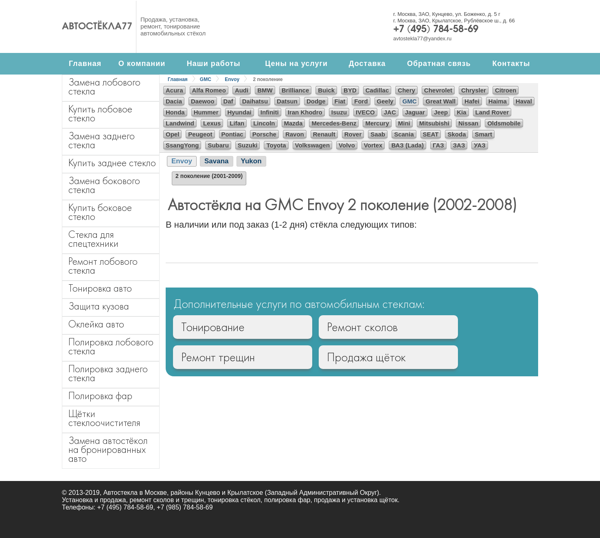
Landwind (180, 123)
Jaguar (415, 112)
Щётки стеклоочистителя (104, 418)
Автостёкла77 (97, 26)
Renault (324, 134)
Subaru (218, 145)
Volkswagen (312, 145)
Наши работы (214, 63)
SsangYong (182, 145)
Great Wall (440, 101)
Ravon (294, 134)
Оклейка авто (96, 324)
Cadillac (377, 90)
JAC (390, 112)
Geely (385, 101)
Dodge (316, 101)
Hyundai (240, 112)
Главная (85, 63)
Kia (461, 112)
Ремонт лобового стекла (103, 266)
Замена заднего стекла (101, 140)
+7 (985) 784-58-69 (184, 507)
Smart (483, 134)
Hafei (472, 101)
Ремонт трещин (218, 357)
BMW (265, 90)
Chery (406, 90)
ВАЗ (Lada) (407, 145)
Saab (377, 134)
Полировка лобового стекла (110, 346)
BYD (350, 90)
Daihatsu (255, 101)
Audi (241, 90)
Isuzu (339, 112)
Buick (326, 90)
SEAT (431, 134)
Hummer (206, 112)
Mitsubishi (434, 123)
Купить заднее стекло (112, 162)
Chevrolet (438, 90)
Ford (361, 101)
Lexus (212, 123)
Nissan (468, 123)
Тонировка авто (100, 288)
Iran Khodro (305, 112)
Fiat (340, 101)
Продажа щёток (366, 357)
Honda (175, 112)
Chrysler (473, 90)
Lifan (237, 123)
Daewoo (203, 101)
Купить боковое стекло (100, 212)
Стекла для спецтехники (93, 239)
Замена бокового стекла (104, 185)
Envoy (232, 79)
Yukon (251, 161)
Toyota (276, 145)
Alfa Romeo (209, 90)
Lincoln (264, 123)
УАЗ (479, 145)
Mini (404, 123)
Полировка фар (100, 395)
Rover (353, 134)
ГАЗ (438, 145)
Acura (174, 90)
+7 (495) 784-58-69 (435, 30)
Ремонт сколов (362, 327)
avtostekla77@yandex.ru (422, 38)
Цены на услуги (296, 63)
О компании (142, 63)
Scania (404, 134)
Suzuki (247, 145)
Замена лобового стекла (104, 86)
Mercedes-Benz (333, 123)
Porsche (264, 134)
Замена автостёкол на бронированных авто (108, 449)
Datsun (287, 101)
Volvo (347, 145)
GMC (205, 79)
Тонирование (213, 327)
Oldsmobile (504, 123)
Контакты (511, 63)
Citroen (506, 90)
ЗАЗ (459, 145)
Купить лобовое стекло (100, 113)
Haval (524, 101)
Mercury (377, 123)
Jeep (441, 112)
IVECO (365, 112)
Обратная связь (439, 63)
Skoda (456, 134)
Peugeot (200, 134)
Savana (216, 161)
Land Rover (492, 112)
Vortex (373, 145)
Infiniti (270, 112)
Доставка (367, 63)
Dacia (174, 101)
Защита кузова (98, 306)
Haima (497, 101)
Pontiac (232, 134)
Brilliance (295, 90)
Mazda (293, 123)
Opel (172, 134)
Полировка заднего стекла (108, 373)
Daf (228, 101)
